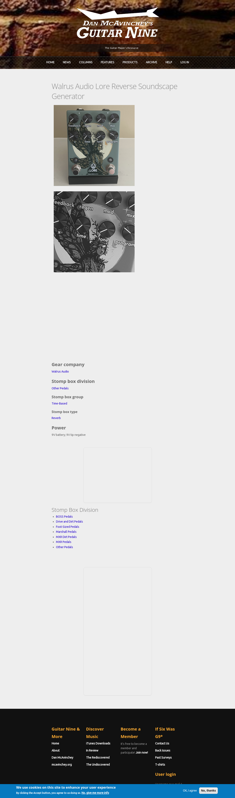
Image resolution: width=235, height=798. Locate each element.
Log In (184, 61)
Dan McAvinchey (34, 683)
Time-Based (31, 336)
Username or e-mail (182, 709)
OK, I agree (183, 790)
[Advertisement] (118, 407)
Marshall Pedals (38, 464)
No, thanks (201, 790)
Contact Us (176, 669)
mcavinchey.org (33, 690)
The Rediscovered (83, 683)
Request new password (184, 735)
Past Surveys (177, 683)
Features (107, 61)
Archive (151, 61)
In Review (78, 676)
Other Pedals (31, 321)
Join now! (147, 673)
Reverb (27, 351)
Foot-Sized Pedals (39, 459)
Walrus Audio (31, 304)
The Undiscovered (84, 690)
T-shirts (174, 690)
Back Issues (177, 676)
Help (169, 61)
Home (50, 61)
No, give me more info (102, 793)
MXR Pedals (35, 475)
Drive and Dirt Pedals (41, 454)
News (67, 61)
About (27, 676)
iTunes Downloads (84, 669)
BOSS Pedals (36, 449)
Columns (86, 61)
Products (130, 61)
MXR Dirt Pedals (38, 470)
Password (176, 725)
